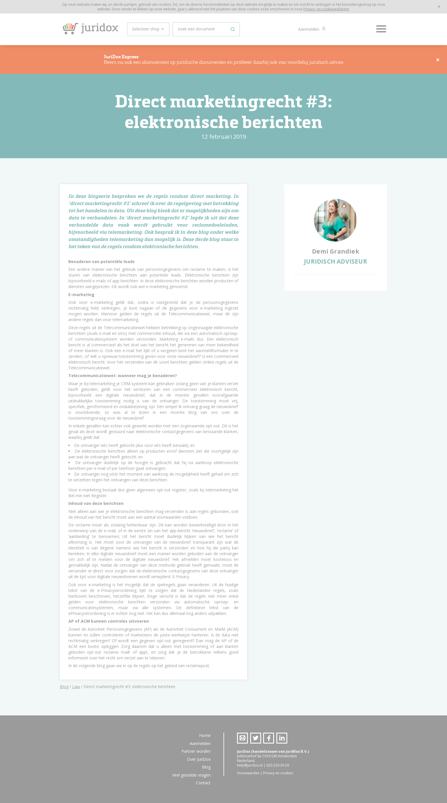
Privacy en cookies (278, 773)
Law (76, 686)
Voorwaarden (248, 773)
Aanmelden (309, 29)
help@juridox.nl (250, 765)
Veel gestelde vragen (191, 775)
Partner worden (196, 751)
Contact (203, 782)
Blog (64, 686)
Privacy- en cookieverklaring (326, 9)
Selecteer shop (148, 29)
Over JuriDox (199, 759)
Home (205, 735)
